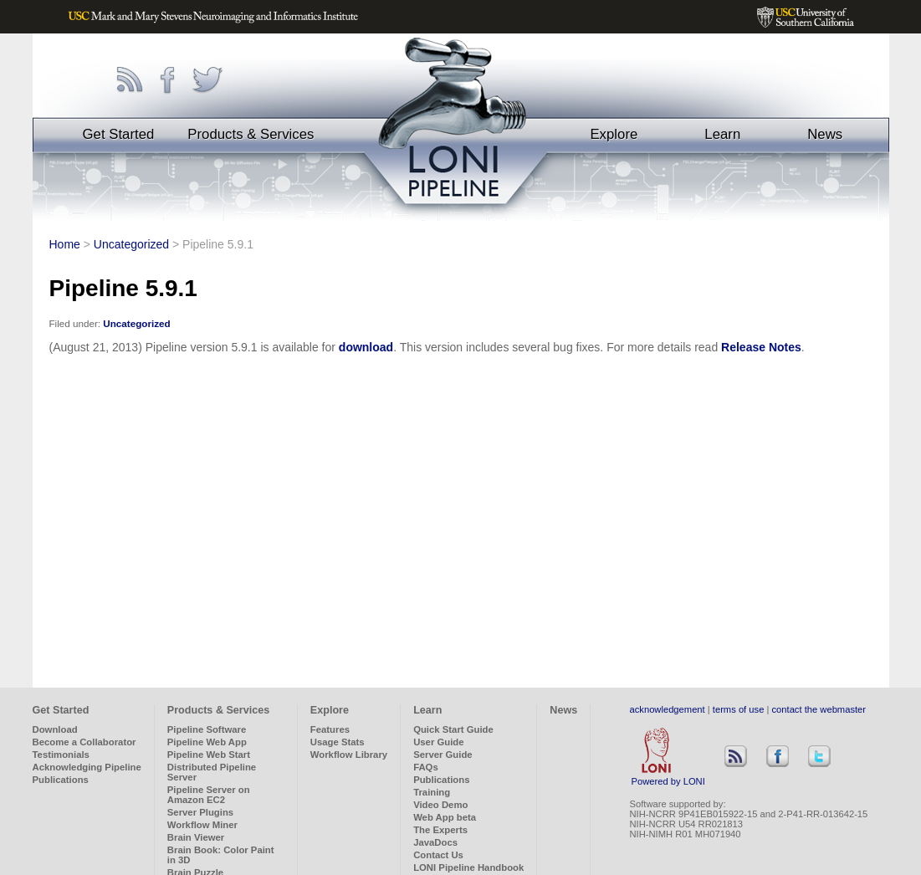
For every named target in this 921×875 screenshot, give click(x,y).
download (366, 347)
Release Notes (761, 347)
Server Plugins (200, 812)
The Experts (440, 830)
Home (64, 244)
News (824, 134)
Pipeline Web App (207, 742)
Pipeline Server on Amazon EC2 (208, 795)
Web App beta (444, 817)
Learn (722, 134)
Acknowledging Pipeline (87, 767)
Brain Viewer (195, 837)
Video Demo (440, 805)
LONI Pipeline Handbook (468, 867)
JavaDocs (435, 842)
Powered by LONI (668, 777)
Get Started (119, 134)
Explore (613, 134)
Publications (61, 780)
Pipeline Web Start (208, 755)
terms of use (739, 709)
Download (55, 729)
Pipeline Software (206, 729)
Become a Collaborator (84, 742)
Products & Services (250, 134)
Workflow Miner (202, 825)
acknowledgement (667, 709)
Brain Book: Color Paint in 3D (220, 855)
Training (431, 792)
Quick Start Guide (453, 729)
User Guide (438, 742)
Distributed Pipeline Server (211, 772)
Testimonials (61, 755)
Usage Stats (337, 742)
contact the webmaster (819, 709)
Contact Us (438, 855)
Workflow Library (348, 755)
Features (330, 729)
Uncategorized (131, 244)
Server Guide (443, 755)
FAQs (425, 767)
